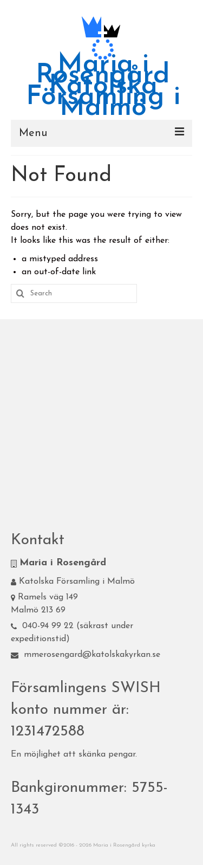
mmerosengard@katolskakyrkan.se (85, 654)
